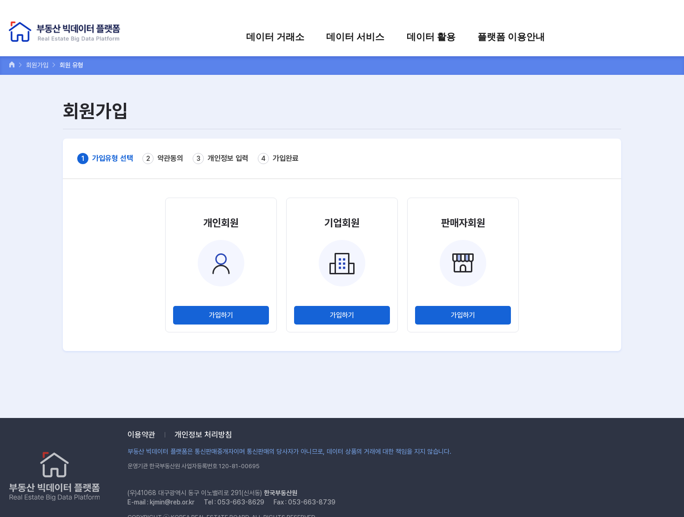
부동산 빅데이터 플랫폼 (67, 32)
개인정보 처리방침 (203, 434)
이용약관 (141, 434)
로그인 (521, 12)
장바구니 (589, 12)
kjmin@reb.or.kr (172, 502)
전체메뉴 (667, 36)
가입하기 (221, 315)
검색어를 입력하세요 (642, 12)
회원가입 (554, 12)
